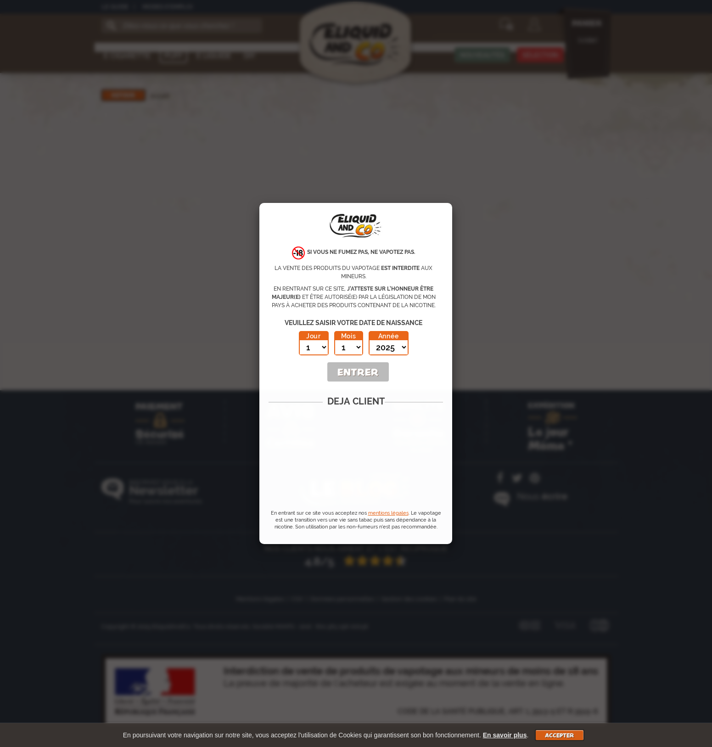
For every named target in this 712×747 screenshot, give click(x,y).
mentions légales (388, 513)
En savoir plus (505, 735)
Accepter (559, 735)
